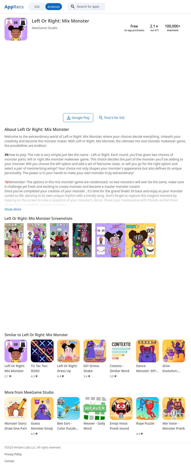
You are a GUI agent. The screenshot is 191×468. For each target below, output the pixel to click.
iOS (36, 7)
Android (53, 7)
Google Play (78, 117)
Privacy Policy (13, 454)
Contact (9, 461)
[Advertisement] (95, 77)
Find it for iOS (111, 117)
